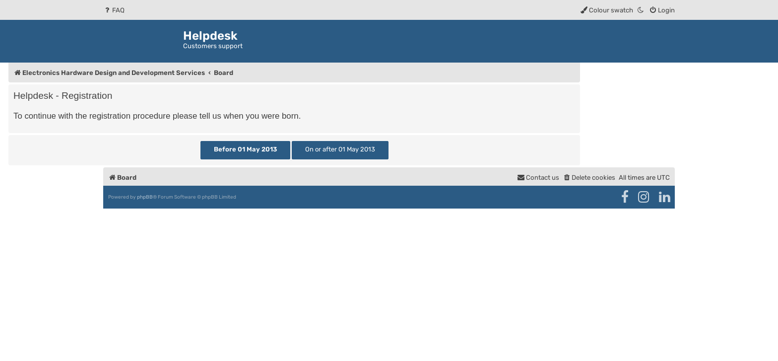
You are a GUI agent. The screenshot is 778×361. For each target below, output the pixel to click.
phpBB (145, 197)
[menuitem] (114, 10)
